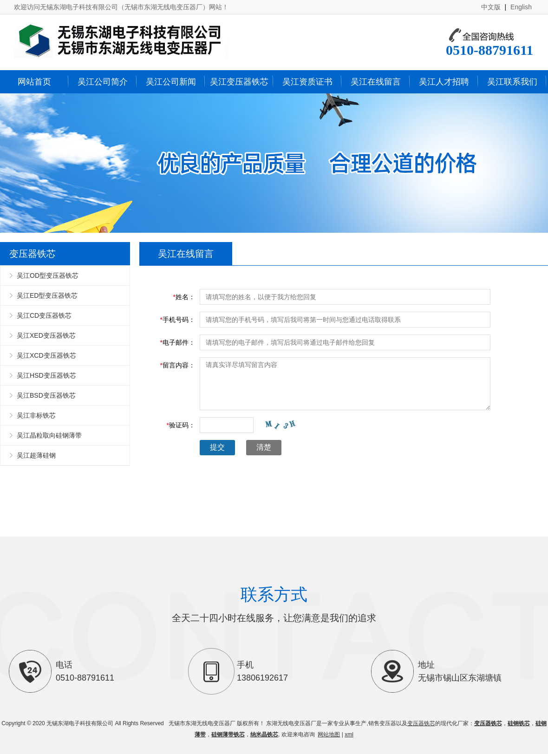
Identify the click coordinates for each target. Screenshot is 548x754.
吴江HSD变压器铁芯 (46, 375)
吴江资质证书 (307, 81)
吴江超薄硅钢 (36, 455)
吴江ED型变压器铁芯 (47, 295)
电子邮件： (177, 342)
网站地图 (329, 734)
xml (349, 734)
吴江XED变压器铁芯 (46, 335)
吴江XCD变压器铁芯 (46, 355)
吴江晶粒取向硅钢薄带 (49, 435)
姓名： (184, 297)
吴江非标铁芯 (36, 415)
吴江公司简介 (103, 81)
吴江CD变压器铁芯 (44, 315)
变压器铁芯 (421, 723)
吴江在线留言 (376, 81)
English (521, 7)
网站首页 (34, 81)
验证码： (181, 425)
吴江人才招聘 (444, 81)
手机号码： (177, 319)
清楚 (263, 447)
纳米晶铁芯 (264, 734)
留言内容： (177, 365)
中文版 (491, 7)
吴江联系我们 (512, 81)
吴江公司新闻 (171, 81)
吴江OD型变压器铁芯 (47, 275)
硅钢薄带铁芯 (228, 734)
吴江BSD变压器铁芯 (46, 395)
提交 (217, 447)
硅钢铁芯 (519, 723)
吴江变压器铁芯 (239, 81)
